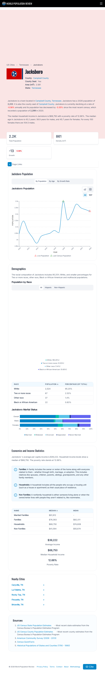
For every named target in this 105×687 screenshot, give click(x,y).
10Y (90, 195)
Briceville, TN (28, 604)
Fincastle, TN (28, 599)
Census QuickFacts (26, 642)
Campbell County (41, 78)
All (85, 195)
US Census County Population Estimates (35, 632)
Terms (52, 667)
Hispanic (48, 287)
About (66, 667)
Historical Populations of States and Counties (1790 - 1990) (43, 645)
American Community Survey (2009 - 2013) (37, 638)
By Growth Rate (63, 181)
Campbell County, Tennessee (48, 101)
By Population (41, 181)
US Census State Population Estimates (34, 625)
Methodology (75, 667)
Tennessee (24, 65)
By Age (52, 181)
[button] (101, 3)
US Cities (11, 65)
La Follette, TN (28, 590)
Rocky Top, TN (28, 594)
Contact (59, 667)
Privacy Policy (42, 667)
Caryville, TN (28, 585)
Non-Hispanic (59, 287)
